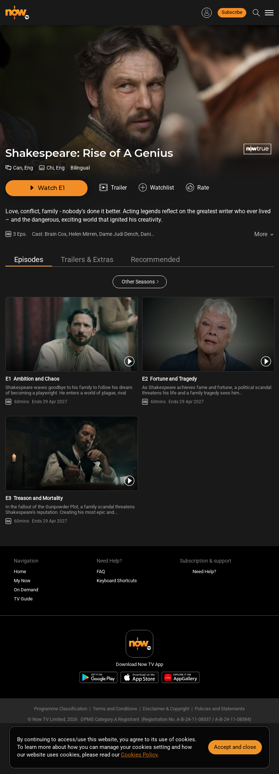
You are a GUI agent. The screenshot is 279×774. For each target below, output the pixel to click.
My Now (22, 580)
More (260, 234)
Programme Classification (60, 708)
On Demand (26, 589)
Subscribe (232, 12)
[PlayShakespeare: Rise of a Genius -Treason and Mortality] (71, 453)
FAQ (101, 571)
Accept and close (235, 747)
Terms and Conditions (115, 708)
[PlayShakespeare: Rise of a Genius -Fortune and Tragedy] (208, 334)
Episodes (28, 259)
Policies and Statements (220, 708)
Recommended (155, 259)
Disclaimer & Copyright (166, 708)
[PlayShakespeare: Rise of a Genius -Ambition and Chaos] (71, 334)
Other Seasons (138, 282)
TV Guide (23, 599)
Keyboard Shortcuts (117, 580)
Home (20, 571)
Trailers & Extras (87, 259)
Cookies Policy (139, 754)
